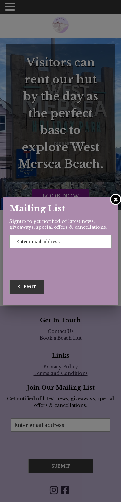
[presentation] (58, 261)
